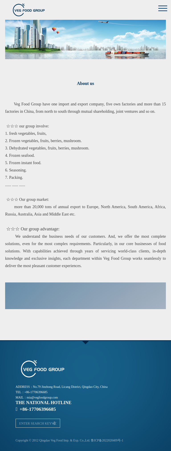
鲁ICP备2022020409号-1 (107, 440)
